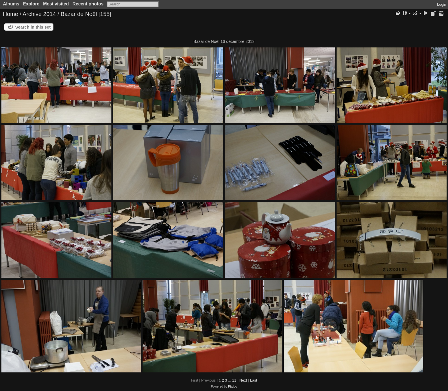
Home (10, 14)
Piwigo (232, 386)
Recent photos (88, 3)
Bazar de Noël (79, 14)
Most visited (56, 3)
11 (234, 380)
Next (243, 380)
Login (441, 4)
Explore (31, 3)
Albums (11, 3)
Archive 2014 (39, 14)
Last (253, 380)
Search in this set (33, 27)
